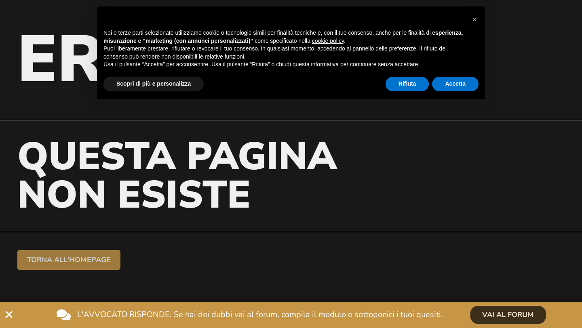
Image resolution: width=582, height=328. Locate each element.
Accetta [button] (455, 83)
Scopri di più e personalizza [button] (153, 83)
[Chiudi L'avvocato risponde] (9, 315)
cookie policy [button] (328, 41)
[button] (474, 19)
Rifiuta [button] (407, 83)
